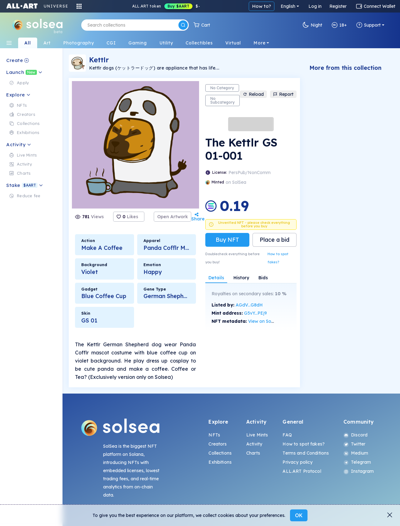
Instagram (358, 471)
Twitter (354, 444)
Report (283, 94)
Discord (355, 435)
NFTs (214, 435)
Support (368, 25)
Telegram (357, 462)
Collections (220, 453)
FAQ (287, 435)
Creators (217, 444)
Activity (254, 444)
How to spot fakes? (278, 258)
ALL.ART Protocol (301, 471)
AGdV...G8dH (249, 305)
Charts (253, 453)
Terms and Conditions (305, 453)
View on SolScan (265, 321)
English (288, 6)
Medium (355, 453)
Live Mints (257, 435)
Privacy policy (297, 462)
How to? (261, 6)
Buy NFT (227, 239)
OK (298, 515)
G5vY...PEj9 (255, 313)
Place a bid (274, 239)
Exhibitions (220, 462)
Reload (253, 94)
